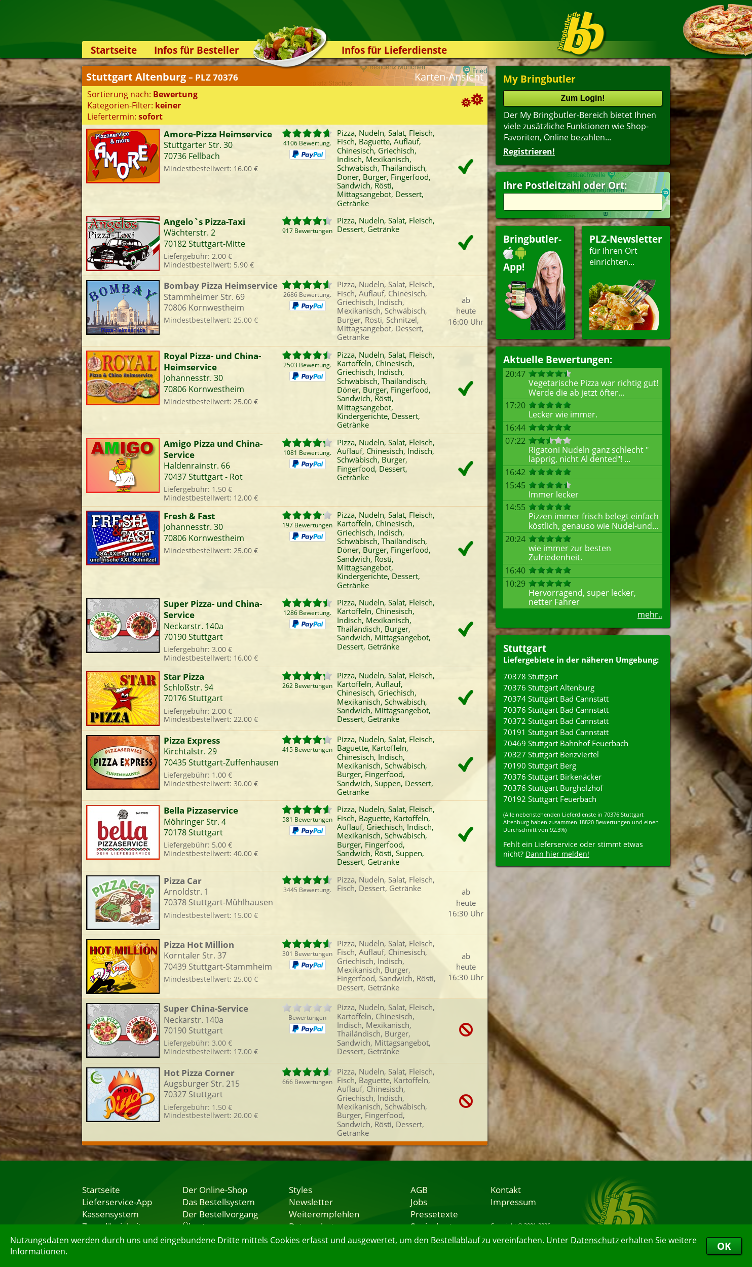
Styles (300, 1189)
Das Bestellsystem (218, 1202)
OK (724, 1246)
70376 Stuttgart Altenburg (548, 687)
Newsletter (311, 1202)
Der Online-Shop (214, 1189)
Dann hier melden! (557, 854)
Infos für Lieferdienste (394, 50)
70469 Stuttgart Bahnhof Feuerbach (565, 743)
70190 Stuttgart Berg (539, 765)
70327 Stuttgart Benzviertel (551, 754)
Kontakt (506, 1189)
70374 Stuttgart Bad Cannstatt (556, 699)
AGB (419, 1189)
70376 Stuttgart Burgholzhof (553, 788)
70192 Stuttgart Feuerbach (549, 799)
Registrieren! (529, 151)
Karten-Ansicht (449, 77)
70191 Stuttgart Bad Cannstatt (556, 732)
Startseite (114, 50)
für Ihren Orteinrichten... (625, 281)
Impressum (513, 1202)
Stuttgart (524, 648)
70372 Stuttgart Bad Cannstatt (556, 721)
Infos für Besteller (196, 50)
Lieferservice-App (117, 1202)
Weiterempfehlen (324, 1214)
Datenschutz (595, 1240)
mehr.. (649, 614)
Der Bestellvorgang (220, 1214)
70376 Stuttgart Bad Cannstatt (556, 710)
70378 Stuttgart (530, 676)
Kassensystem (110, 1214)
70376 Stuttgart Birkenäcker (552, 777)
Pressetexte (434, 1214)
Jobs (418, 1202)
